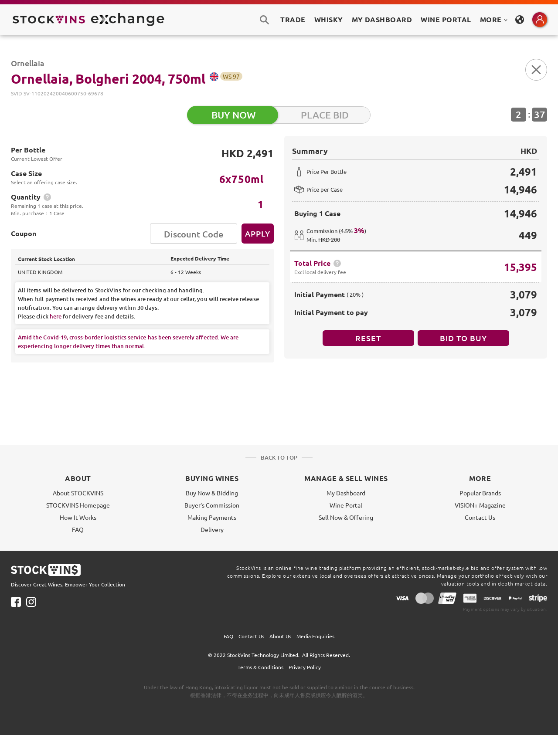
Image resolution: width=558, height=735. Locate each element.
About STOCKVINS (78, 493)
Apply (257, 233)
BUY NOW (233, 115)
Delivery (212, 529)
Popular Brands (480, 493)
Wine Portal (446, 19)
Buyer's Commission (211, 505)
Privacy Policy (305, 667)
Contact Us (480, 517)
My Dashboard (346, 493)
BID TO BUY (463, 338)
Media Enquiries (315, 636)
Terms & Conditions (260, 667)
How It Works (78, 517)
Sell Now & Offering (346, 517)
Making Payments (211, 517)
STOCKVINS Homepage (78, 505)
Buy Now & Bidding (212, 493)
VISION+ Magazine (480, 505)
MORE (494, 19)
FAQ (78, 529)
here (55, 316)
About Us (280, 636)
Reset (368, 338)
